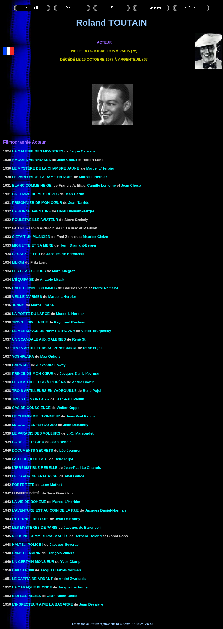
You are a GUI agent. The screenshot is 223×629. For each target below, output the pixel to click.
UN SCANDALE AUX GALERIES (39, 339)
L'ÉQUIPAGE (23, 279)
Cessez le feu (26, 254)
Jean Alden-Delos (62, 596)
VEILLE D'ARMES (27, 297)
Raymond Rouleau (69, 322)
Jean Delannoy (75, 425)
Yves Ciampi (71, 562)
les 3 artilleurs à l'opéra (39, 382)
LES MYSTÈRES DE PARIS (34, 527)
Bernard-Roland (88, 536)
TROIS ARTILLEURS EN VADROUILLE (44, 391)
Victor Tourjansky (96, 331)
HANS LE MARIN (26, 553)
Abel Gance (74, 476)
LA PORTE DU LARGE (31, 314)
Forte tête (23, 485)
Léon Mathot (51, 485)
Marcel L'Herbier (100, 168)
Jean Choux (67, 160)
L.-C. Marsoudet (80, 433)
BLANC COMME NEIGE (32, 185)
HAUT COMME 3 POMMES (34, 288)
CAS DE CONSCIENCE (31, 408)
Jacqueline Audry (73, 587)
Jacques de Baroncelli (65, 254)
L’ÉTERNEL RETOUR (30, 519)
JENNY (18, 305)
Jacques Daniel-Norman (79, 373)
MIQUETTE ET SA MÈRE (33, 245)
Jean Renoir (60, 442)
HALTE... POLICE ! (27, 544)
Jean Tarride (78, 202)
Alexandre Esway (50, 365)
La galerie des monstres (37, 151)
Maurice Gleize (95, 237)
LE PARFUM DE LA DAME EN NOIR (42, 177)
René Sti (79, 339)
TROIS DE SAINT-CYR (30, 399)
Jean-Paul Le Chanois (82, 467)
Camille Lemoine (101, 185)
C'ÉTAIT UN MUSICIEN (31, 237)
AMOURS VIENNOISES (31, 160)
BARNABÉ (21, 365)
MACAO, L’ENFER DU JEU (34, 425)
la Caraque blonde (32, 587)
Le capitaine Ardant (32, 579)
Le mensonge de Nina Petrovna (43, 331)
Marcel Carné (42, 305)
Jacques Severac (64, 544)
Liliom (18, 262)
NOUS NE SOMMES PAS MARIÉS (40, 536)
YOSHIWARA (23, 356)
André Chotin (83, 382)
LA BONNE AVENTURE (31, 211)
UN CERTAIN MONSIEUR (33, 562)
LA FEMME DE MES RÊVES (35, 194)
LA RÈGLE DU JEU (28, 442)
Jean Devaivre (91, 604)
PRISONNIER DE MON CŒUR (37, 202)
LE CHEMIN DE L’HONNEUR (36, 416)
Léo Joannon (70, 450)
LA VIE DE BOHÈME (29, 502)
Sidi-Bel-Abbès (26, 596)
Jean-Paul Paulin (69, 399)
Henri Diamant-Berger (75, 211)
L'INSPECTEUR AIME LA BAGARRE (42, 604)
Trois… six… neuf (30, 322)
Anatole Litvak (52, 279)
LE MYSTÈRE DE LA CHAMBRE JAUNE (45, 168)
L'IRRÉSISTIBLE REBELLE (35, 467)
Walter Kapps (68, 408)
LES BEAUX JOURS (29, 271)
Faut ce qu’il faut (30, 459)
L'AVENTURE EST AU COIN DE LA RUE (45, 510)
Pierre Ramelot (105, 288)
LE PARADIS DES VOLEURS (36, 433)
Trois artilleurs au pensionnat (44, 348)
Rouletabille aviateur (35, 220)
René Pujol (92, 348)
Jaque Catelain (82, 151)
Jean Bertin (74, 194)
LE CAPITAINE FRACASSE (34, 476)
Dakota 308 (23, 570)
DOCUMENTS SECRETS (32, 450)
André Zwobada (72, 579)
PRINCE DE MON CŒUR (33, 373)
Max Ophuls (50, 356)
